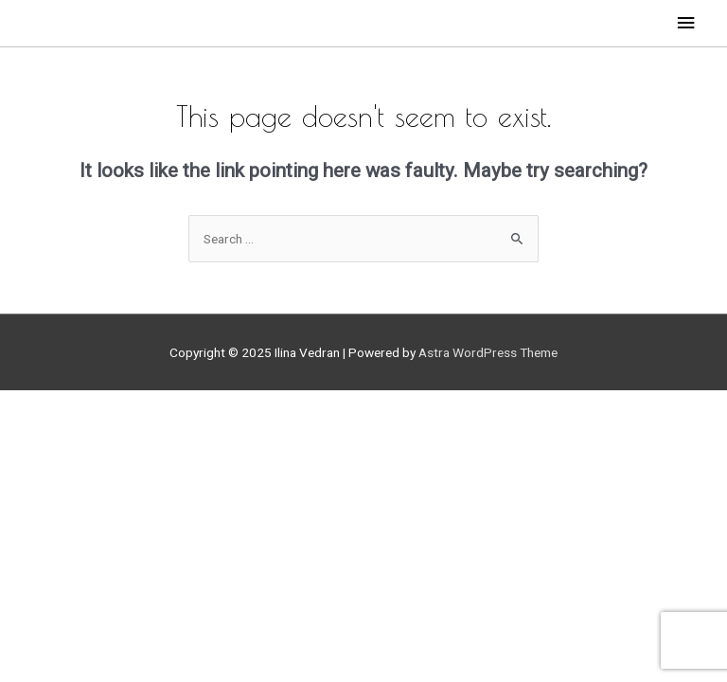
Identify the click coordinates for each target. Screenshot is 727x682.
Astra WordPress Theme (488, 352)
